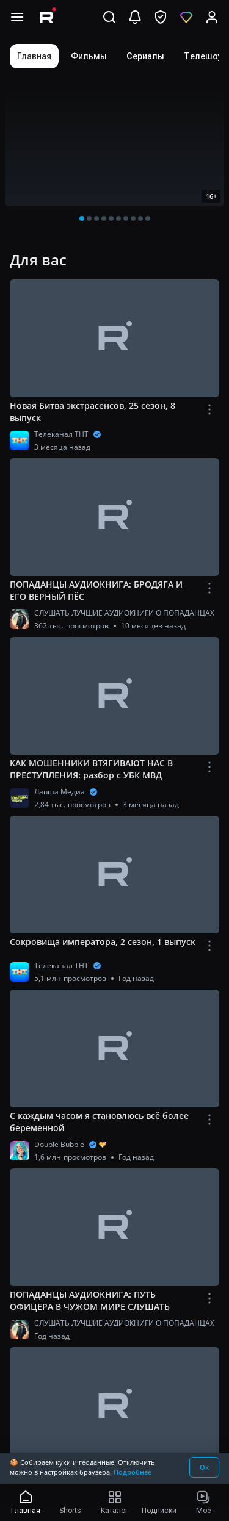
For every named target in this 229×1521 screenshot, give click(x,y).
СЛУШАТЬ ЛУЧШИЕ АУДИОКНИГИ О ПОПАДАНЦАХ (124, 613)
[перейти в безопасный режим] (160, 17)
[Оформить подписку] (186, 17)
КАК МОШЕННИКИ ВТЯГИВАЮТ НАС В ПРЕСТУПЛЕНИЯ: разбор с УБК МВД (91, 769)
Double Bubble (59, 1144)
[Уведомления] (135, 17)
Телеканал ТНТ (61, 434)
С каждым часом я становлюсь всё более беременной (99, 1122)
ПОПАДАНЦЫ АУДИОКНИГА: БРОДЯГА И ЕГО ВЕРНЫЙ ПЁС (96, 590)
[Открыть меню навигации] (17, 17)
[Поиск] (109, 17)
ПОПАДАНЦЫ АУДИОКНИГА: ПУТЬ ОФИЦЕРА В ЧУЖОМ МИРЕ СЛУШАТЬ (90, 1300)
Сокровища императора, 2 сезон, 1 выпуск (102, 941)
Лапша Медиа (59, 791)
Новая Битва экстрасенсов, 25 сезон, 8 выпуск (92, 411)
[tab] (34, 56)
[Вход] (212, 17)
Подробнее (132, 1471)
